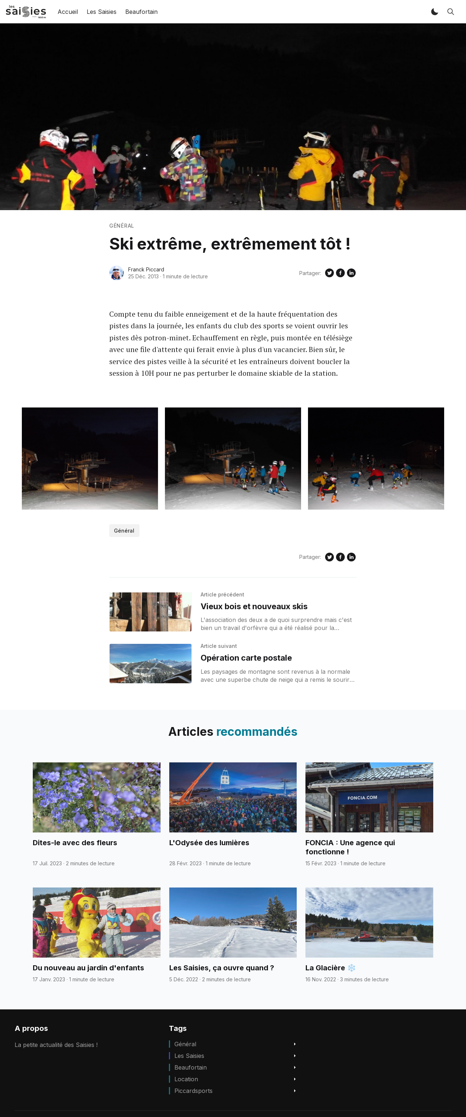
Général (121, 226)
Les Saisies (101, 11)
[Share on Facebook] (340, 272)
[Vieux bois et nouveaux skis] (150, 612)
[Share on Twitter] (329, 272)
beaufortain (190, 1067)
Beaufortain (141, 11)
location (186, 1079)
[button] (434, 11)
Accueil (68, 11)
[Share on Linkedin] (351, 272)
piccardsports (193, 1090)
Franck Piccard (146, 269)
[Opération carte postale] (150, 663)
